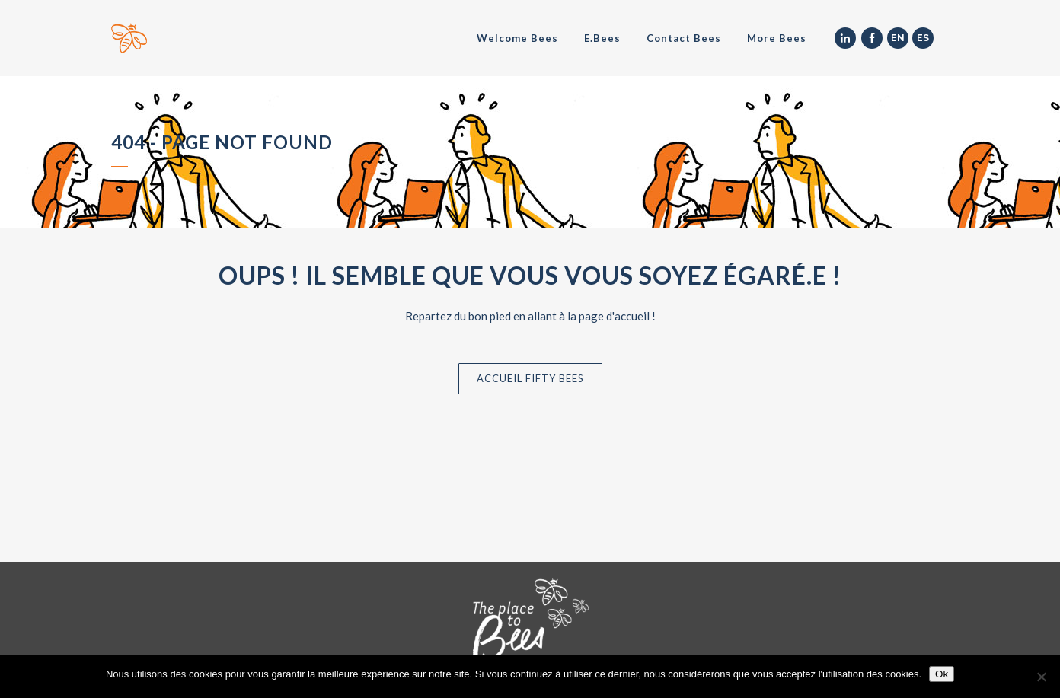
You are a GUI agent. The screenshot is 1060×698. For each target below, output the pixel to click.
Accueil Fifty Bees (530, 378)
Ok (941, 674)
